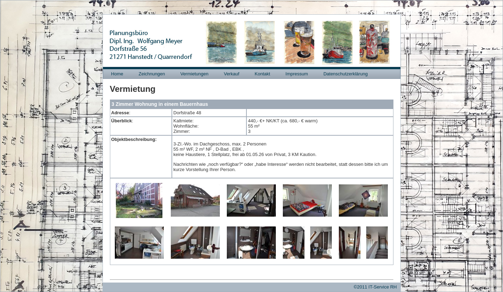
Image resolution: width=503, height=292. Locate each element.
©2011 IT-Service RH (375, 287)
